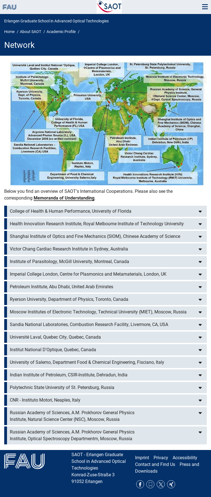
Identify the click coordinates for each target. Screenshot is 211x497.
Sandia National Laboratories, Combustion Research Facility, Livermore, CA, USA (89, 324)
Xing (171, 484)
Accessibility (185, 457)
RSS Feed (150, 484)
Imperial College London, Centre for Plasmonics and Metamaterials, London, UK (88, 274)
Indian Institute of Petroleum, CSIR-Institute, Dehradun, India (68, 375)
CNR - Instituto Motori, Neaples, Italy (45, 400)
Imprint (142, 457)
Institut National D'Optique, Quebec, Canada (53, 349)
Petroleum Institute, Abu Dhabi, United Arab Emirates (61, 286)
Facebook (140, 484)
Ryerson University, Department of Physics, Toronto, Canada (69, 299)
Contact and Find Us (155, 464)
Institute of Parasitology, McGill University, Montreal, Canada (69, 261)
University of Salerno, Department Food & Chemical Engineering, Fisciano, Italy (87, 362)
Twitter (161, 484)
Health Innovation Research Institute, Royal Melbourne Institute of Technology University (97, 223)
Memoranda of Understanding (64, 198)
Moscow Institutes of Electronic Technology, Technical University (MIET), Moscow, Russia (98, 312)
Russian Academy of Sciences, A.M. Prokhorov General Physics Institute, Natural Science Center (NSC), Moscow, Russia (72, 416)
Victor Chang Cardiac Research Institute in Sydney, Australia (69, 249)
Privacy (161, 457)
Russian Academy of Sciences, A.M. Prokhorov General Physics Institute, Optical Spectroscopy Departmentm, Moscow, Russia (72, 435)
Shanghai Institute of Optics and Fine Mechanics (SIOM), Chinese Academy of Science (95, 236)
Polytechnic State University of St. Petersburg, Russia (62, 387)
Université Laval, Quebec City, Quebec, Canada (55, 337)
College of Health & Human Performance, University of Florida (70, 211)
